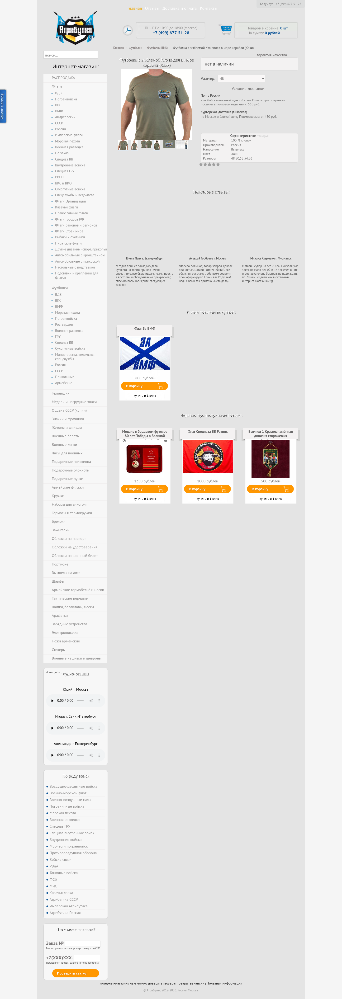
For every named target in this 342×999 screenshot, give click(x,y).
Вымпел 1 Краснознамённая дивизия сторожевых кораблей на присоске (270, 436)
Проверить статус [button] (72, 973)
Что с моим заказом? (75, 929)
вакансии (197, 983)
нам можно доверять (146, 983)
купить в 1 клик (145, 395)
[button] (102, 55)
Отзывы (152, 8)
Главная (135, 8)
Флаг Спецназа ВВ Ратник (208, 431)
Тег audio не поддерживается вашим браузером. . (75, 700)
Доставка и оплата (179, 8)
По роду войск (75, 775)
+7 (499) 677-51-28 (288, 4)
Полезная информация (224, 983)
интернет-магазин (114, 983)
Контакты (208, 8)
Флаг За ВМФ (144, 328)
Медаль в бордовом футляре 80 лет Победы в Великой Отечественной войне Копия (144, 436)
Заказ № (73, 943)
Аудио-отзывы (75, 673)
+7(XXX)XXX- (73, 958)
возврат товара (176, 983)
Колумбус (266, 4)
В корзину (134, 386)
